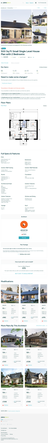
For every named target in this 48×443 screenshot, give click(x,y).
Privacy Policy (3, 435)
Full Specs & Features (43, 67)
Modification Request (7, 83)
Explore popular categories (14, 411)
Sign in (27, 2)
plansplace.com (3, 7)
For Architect (4, 428)
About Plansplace (4, 432)
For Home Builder (13, 428)
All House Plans (10, 7)
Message (24, 237)
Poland (4, 48)
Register (31, 2)
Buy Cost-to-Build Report (24, 273)
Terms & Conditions (4, 434)
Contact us (3, 430)
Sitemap (11, 434)
